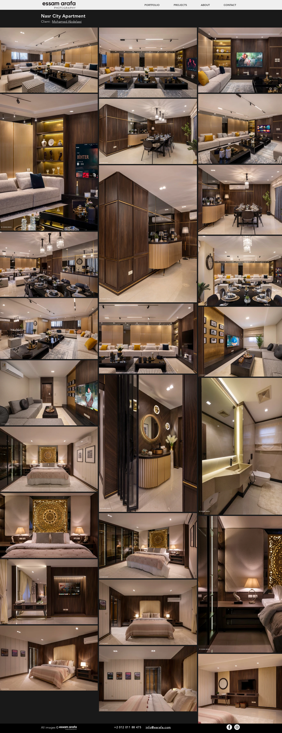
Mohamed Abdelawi (67, 21)
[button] (176, 5)
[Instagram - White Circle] (237, 727)
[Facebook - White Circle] (229, 727)
